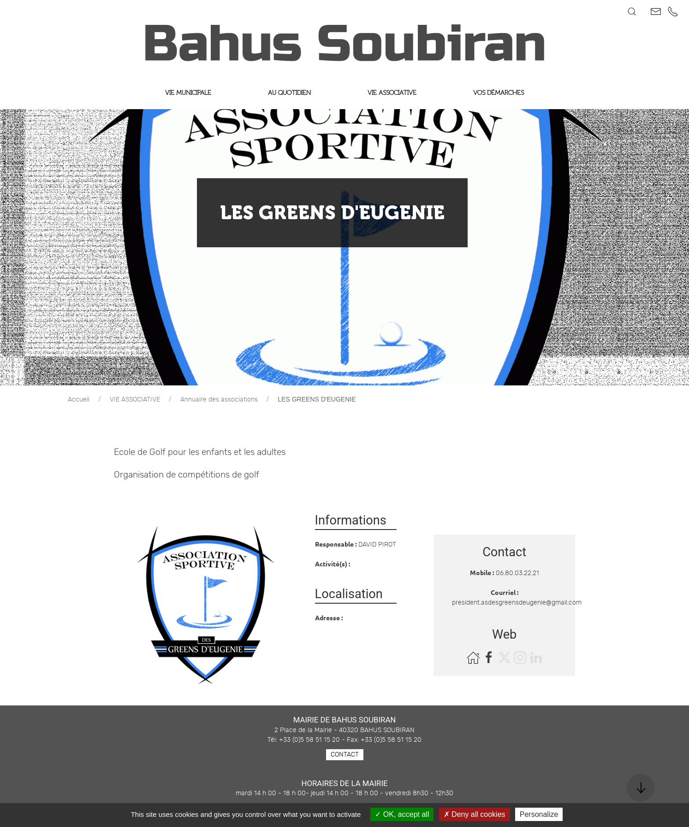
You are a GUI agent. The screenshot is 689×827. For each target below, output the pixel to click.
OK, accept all (402, 814)
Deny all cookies (474, 814)
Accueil (78, 399)
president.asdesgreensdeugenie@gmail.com (517, 603)
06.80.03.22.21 (517, 573)
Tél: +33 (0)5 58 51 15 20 (303, 740)
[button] (631, 11)
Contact (345, 754)
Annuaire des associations (219, 399)
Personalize (539, 814)
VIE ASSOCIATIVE (135, 399)
